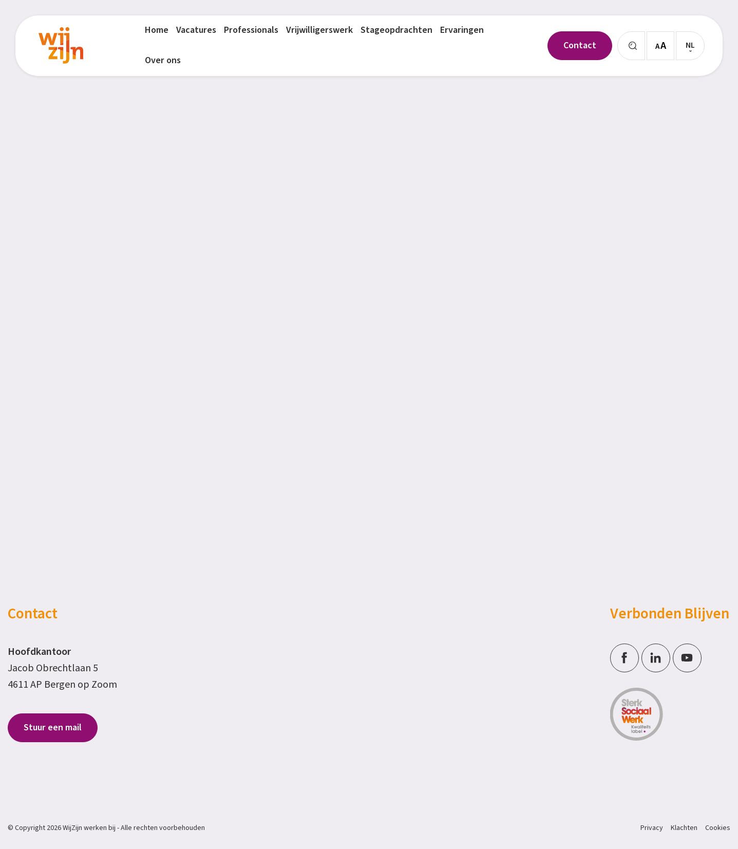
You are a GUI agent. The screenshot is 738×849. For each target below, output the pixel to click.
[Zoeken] (631, 45)
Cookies (717, 828)
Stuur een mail (53, 727)
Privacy (651, 828)
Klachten (684, 828)
